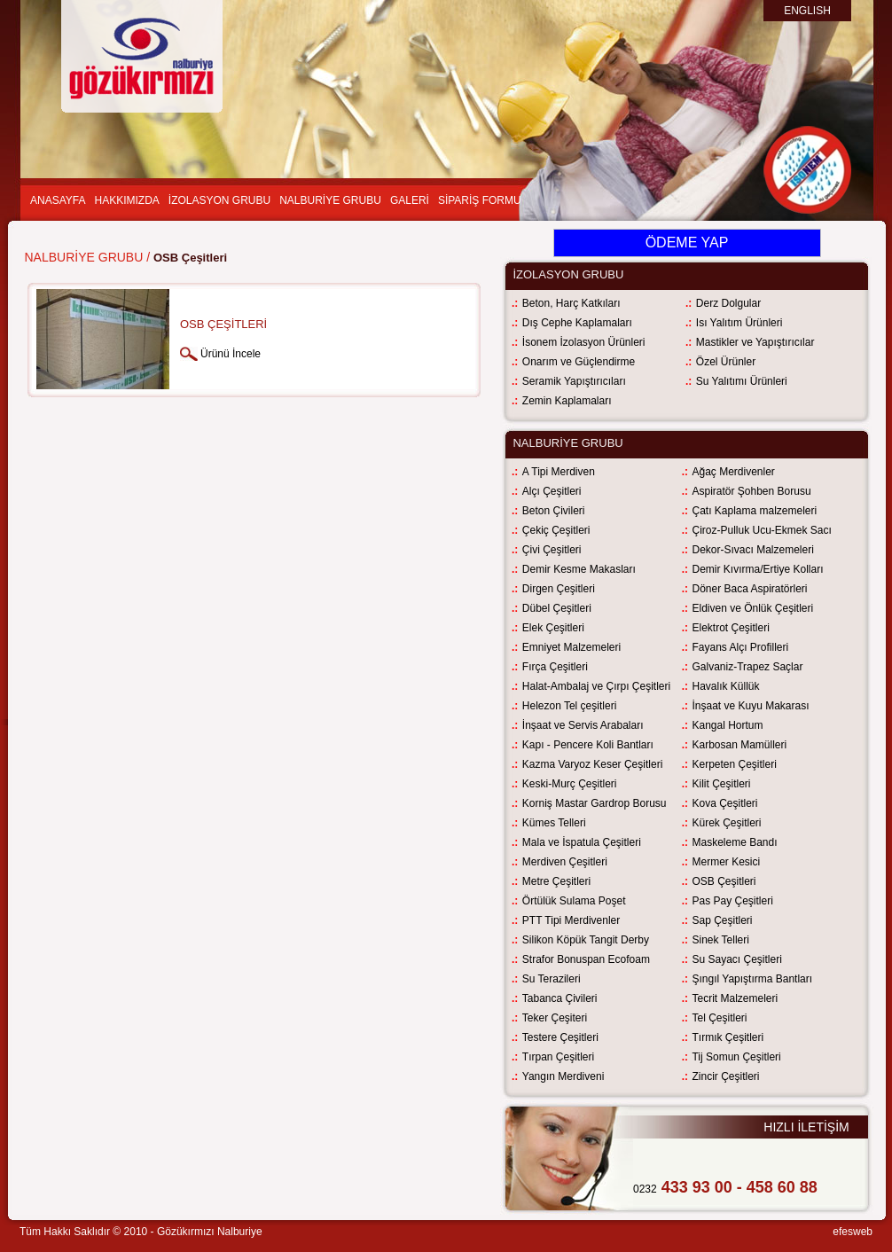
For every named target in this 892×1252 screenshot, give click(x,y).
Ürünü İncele (230, 354)
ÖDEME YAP (687, 242)
